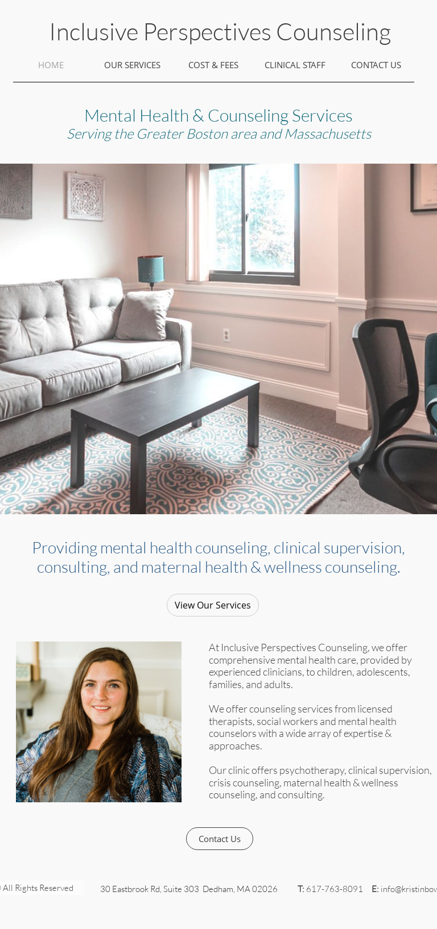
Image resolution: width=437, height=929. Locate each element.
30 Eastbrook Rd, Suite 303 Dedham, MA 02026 (189, 889)
